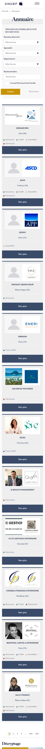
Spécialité (8, 48)
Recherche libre (10, 72)
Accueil (5, 11)
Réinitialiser (34, 92)
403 (31, 734)
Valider (10, 92)
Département (9, 59)
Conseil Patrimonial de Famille (23, 83)
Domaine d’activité (12, 37)
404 (37, 734)
